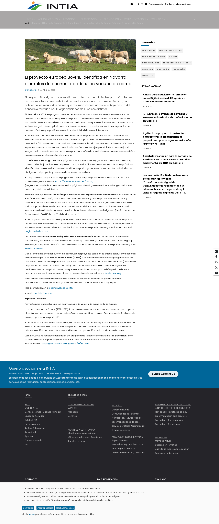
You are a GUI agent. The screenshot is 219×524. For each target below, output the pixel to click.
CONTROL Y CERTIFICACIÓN (81, 429)
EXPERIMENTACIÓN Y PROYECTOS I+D (173, 404)
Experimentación (142, 20)
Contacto (170, 4)
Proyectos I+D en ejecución (169, 420)
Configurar (28, 508)
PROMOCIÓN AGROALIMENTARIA (127, 437)
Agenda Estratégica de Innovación (172, 407)
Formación (166, 20)
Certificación (94, 20)
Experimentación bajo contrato (171, 416)
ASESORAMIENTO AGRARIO (81, 404)
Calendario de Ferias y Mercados (128, 452)
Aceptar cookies (45, 508)
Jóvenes (72, 416)
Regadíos (73, 20)
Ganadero (73, 411)
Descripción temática (166, 444)
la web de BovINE (34, 248)
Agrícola (72, 407)
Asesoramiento (51, 20)
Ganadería (30, 89)
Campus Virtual (163, 440)
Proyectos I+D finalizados (167, 424)
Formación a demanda (166, 453)
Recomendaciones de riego (126, 421)
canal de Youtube (42, 293)
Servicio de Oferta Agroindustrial (128, 426)
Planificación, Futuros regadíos (127, 417)
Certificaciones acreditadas (82, 433)
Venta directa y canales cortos (127, 444)
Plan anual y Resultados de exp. (171, 411)
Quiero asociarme (85, 374)
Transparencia (156, 4)
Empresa (173, 57)
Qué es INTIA (31, 407)
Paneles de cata (76, 441)
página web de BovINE (36, 231)
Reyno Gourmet (120, 440)
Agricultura (148, 50)
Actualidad (30, 432)
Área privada (183, 4)
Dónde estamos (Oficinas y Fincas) (43, 411)
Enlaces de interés (121, 430)
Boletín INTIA (31, 420)
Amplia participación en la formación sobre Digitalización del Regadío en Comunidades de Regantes (165, 98)
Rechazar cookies (65, 508)
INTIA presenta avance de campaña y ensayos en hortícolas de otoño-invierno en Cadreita (167, 117)
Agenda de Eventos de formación (172, 449)
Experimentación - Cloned (177, 63)
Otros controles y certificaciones (85, 437)
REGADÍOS (117, 405)
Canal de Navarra (120, 409)
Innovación (163, 69)
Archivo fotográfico (35, 428)
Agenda (29, 436)
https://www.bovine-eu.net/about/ (74, 181)
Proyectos (147, 75)
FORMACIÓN (161, 437)
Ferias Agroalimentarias (123, 448)
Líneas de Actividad (34, 416)
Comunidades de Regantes (125, 413)
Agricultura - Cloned (170, 50)
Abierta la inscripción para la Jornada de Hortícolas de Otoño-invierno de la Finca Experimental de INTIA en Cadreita (167, 159)
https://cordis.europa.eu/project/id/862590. (65, 343)
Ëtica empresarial (33, 440)
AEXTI (27, 444)
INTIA (32, 20)
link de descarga (113, 273)
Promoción (117, 20)
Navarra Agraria (32, 424)
